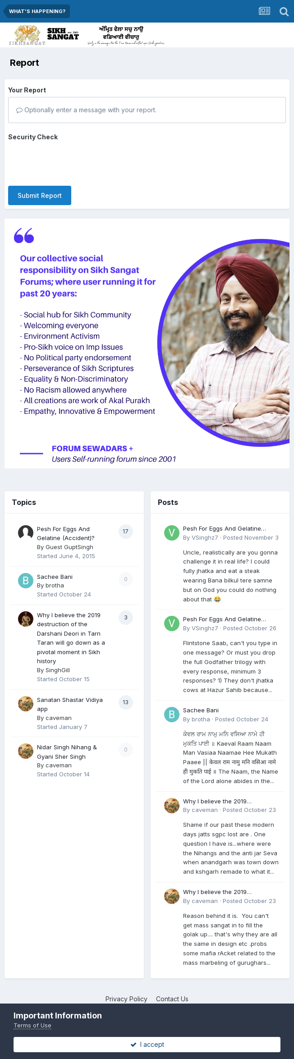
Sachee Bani (55, 576)
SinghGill (58, 670)
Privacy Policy (126, 999)
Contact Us (172, 999)
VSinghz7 (205, 537)
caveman (59, 717)
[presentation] (76, 161)
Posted (251, 537)
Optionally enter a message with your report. (86, 110)
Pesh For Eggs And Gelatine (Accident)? (222, 529)
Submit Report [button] (40, 195)
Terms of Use (32, 1025)
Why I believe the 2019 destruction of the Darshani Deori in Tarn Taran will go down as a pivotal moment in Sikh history (230, 802)
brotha (55, 585)
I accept (147, 1044)
